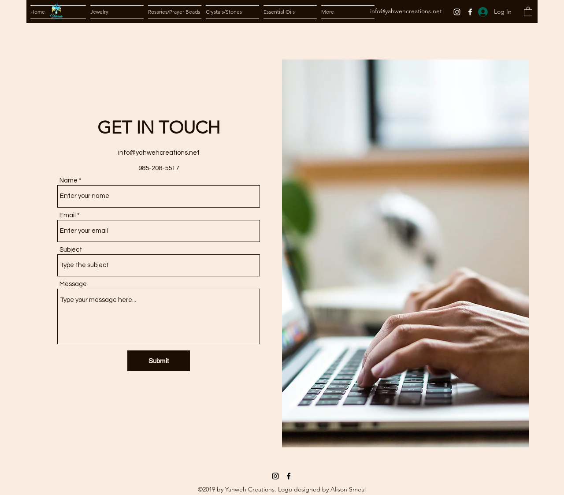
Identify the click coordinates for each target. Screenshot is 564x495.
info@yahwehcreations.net (406, 11)
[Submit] (158, 360)
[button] (117, 12)
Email (67, 215)
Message (73, 284)
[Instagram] (457, 11)
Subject (70, 249)
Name (68, 180)
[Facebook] (470, 11)
